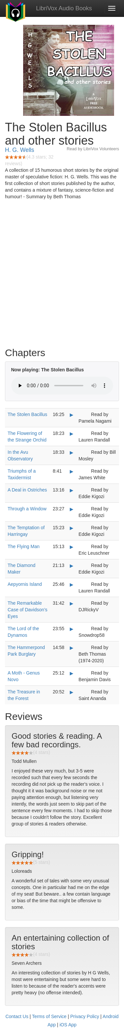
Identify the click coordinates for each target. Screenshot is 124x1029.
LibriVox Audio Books (64, 8)
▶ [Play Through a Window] (71, 509)
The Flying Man (23, 546)
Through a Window (27, 508)
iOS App (68, 1024)
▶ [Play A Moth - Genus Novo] (71, 673)
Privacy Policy (84, 1016)
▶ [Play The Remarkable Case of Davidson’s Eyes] (71, 603)
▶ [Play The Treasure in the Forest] (71, 692)
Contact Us (16, 1016)
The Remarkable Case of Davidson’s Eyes (27, 609)
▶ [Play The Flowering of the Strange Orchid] (71, 433)
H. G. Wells (19, 150)
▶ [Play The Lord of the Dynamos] (71, 629)
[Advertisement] (62, 275)
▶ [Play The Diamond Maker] (71, 565)
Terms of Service (49, 1016)
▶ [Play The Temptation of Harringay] (71, 528)
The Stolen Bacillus (27, 414)
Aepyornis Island (25, 584)
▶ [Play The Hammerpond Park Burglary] (71, 647)
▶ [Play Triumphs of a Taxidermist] (71, 471)
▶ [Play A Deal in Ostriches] (71, 490)
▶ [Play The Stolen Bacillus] (71, 414)
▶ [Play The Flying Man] (71, 546)
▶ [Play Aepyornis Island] (71, 584)
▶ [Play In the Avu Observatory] (71, 452)
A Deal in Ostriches (27, 489)
